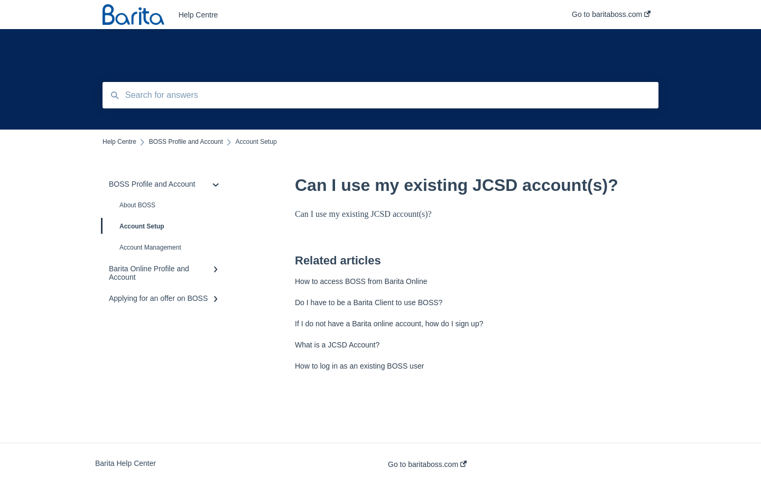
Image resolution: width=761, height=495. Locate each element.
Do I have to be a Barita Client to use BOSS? (368, 302)
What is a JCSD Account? (337, 345)
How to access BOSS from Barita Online (361, 281)
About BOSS (137, 205)
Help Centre (198, 15)
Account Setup (133, 226)
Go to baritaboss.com (427, 464)
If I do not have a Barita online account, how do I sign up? (389, 323)
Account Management (150, 247)
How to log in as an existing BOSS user (359, 366)
